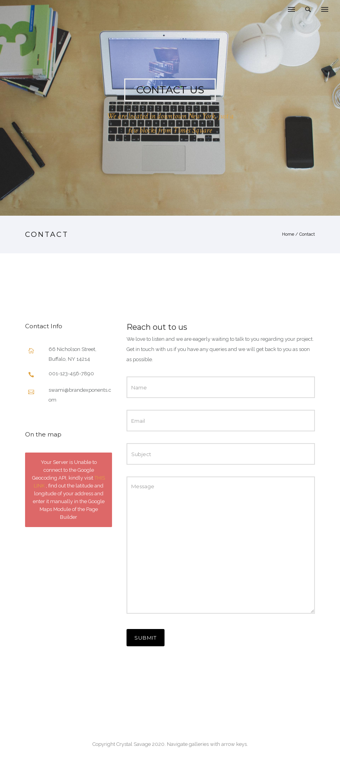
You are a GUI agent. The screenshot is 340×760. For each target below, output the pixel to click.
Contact (307, 234)
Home (288, 234)
